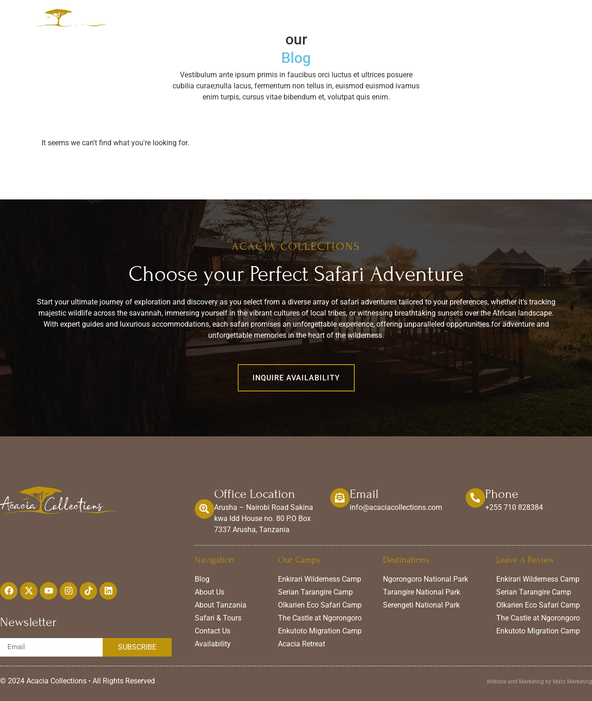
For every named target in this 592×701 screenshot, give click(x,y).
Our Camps (307, 19)
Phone (501, 494)
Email (364, 494)
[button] (296, 377)
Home (254, 19)
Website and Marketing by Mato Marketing (539, 681)
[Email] (340, 498)
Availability (474, 19)
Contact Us (529, 19)
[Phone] (475, 498)
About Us (423, 19)
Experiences (369, 19)
